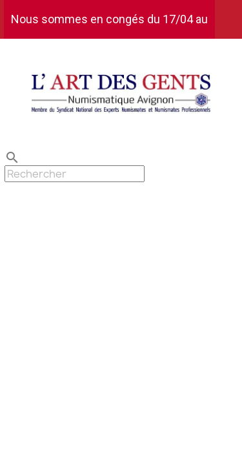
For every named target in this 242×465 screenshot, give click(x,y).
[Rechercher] (75, 173)
